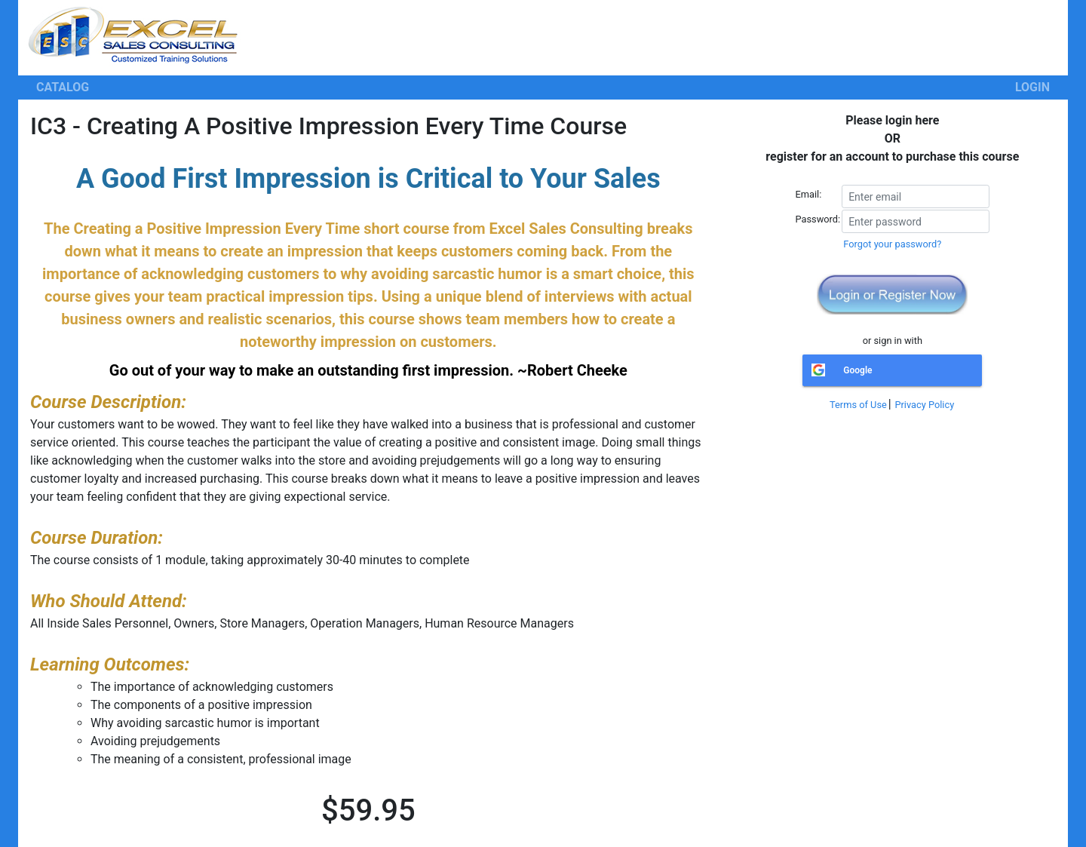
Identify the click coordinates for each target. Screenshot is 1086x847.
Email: (809, 194)
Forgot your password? (892, 244)
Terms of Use (858, 404)
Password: (818, 219)
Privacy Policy (924, 404)
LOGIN (1032, 87)
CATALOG (62, 87)
